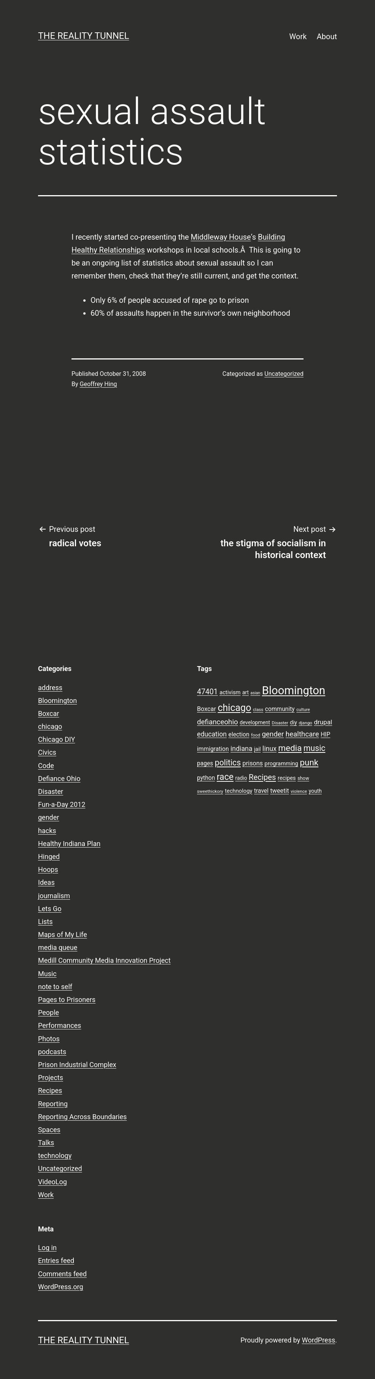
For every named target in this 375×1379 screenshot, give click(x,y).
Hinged (49, 856)
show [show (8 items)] (303, 778)
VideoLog (52, 1182)
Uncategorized (283, 373)
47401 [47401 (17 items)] (207, 691)
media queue (57, 947)
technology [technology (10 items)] (238, 790)
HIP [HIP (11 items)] (325, 734)
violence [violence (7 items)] (299, 791)
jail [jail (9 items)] (257, 749)
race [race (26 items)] (225, 777)
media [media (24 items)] (290, 748)
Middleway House (221, 237)
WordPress (318, 1340)
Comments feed (62, 1274)
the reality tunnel (83, 35)
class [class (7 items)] (258, 709)
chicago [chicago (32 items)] (234, 707)
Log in (47, 1248)
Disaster (50, 791)
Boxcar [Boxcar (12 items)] (206, 709)
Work (298, 36)
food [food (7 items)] (255, 735)
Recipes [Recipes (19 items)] (262, 777)
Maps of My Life (62, 934)
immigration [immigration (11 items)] (213, 749)
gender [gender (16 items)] (273, 734)
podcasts (52, 1052)
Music (47, 974)
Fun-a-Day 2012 (61, 804)
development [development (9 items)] (255, 722)
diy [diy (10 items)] (293, 722)
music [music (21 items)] (314, 748)
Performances (59, 1025)
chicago (50, 726)
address (50, 688)
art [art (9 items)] (245, 692)
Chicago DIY (56, 739)
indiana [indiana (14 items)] (241, 748)
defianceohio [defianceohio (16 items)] (217, 722)
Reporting (53, 1104)
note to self (55, 987)
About (327, 36)
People (48, 1012)
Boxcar (48, 713)
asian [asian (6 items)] (256, 692)
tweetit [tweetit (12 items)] (279, 790)
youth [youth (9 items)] (315, 791)
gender (48, 817)
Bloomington (57, 701)
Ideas (46, 882)
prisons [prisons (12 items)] (253, 763)
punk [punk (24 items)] (309, 762)
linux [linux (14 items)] (269, 748)
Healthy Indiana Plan (69, 844)
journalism (54, 896)
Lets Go (49, 909)
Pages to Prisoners (66, 1000)
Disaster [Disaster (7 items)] (280, 722)
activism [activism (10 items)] (229, 692)
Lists (45, 922)
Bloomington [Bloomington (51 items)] (294, 690)
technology (55, 1156)
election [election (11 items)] (239, 734)
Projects (50, 1078)
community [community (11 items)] (280, 709)
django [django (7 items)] (305, 722)
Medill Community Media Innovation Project (104, 960)
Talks (46, 1143)
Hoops (48, 869)
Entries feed (56, 1260)
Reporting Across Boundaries (82, 1117)
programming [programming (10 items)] (281, 763)
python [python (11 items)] (206, 778)
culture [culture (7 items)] (303, 709)
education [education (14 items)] (212, 734)
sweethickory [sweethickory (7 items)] (210, 791)
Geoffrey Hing (98, 384)
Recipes (50, 1090)
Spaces (49, 1130)
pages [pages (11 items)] (205, 763)
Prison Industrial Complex (77, 1065)
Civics (47, 752)
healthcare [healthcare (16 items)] (302, 734)
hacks (47, 831)
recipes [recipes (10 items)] (287, 778)
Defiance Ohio (59, 779)
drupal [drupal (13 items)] (323, 722)
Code (46, 766)
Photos (49, 1039)
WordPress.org (60, 1287)
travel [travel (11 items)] (261, 790)
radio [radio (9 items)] (241, 778)
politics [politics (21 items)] (228, 762)
